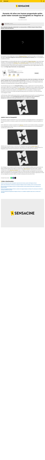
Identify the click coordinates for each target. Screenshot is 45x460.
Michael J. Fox (17, 62)
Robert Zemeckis (32, 61)
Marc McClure (27, 168)
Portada (2, 10)
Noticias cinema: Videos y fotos (15, 10)
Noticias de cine (9, 10)
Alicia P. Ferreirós (7, 23)
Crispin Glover (34, 146)
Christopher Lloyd (24, 62)
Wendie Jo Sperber (14, 169)
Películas (5, 10)
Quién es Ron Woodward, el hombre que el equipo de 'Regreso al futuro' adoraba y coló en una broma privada (21, 184)
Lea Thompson (21, 88)
